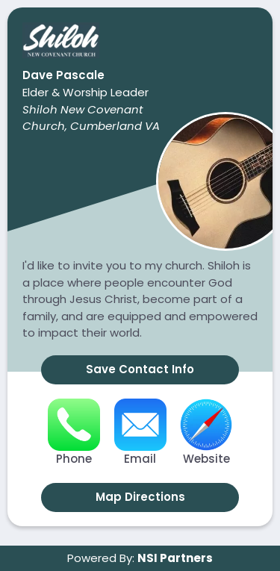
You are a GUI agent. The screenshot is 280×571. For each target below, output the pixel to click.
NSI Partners (175, 558)
